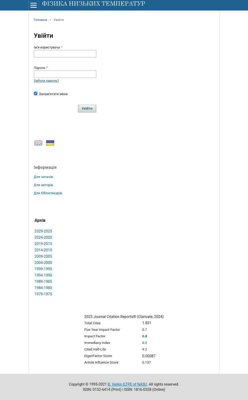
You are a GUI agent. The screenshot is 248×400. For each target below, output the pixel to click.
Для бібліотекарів (48, 193)
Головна (40, 20)
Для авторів (43, 185)
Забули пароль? (46, 81)
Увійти (87, 108)
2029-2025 (43, 231)
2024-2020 (43, 237)
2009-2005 (43, 256)
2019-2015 (43, 244)
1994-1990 (43, 275)
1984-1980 (43, 288)
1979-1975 (43, 294)
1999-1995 (43, 269)
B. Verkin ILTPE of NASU (127, 384)
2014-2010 (43, 250)
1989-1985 (43, 281)
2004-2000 (43, 263)
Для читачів (43, 177)
